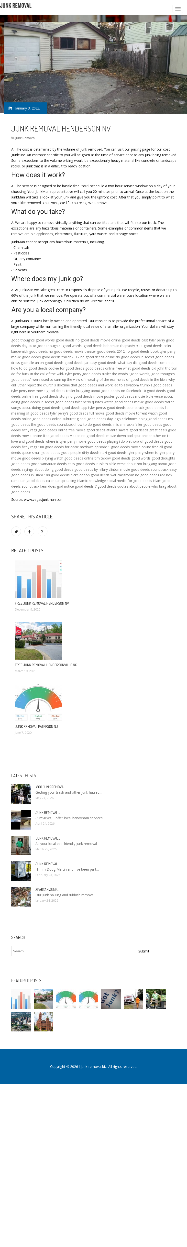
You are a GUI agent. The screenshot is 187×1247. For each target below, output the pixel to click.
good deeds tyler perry (125, 452)
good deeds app (74, 407)
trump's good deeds (156, 385)
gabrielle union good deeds (42, 362)
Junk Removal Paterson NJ (36, 726)
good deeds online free (103, 368)
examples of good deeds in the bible (138, 379)
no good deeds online (97, 357)
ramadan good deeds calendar (35, 480)
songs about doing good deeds (36, 407)
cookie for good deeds (66, 368)
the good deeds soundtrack (53, 424)
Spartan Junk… (47, 889)
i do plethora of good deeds (141, 441)
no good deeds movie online (98, 340)
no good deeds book (142, 351)
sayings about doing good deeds (47, 469)
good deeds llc (156, 407)
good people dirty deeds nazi (84, 452)
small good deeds (46, 452)
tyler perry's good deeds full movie (77, 413)
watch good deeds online (74, 458)
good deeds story (53, 396)
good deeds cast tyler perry (143, 340)
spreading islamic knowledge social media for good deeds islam (111, 480)
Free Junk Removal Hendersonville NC (46, 665)
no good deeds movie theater (72, 351)
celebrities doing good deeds (144, 418)
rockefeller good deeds (144, 424)
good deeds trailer (159, 402)
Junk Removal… (47, 812)
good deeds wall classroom (112, 475)
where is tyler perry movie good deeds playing (81, 441)
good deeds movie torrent (126, 413)
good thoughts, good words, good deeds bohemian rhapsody (86, 345)
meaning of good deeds (30, 413)
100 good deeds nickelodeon (67, 475)
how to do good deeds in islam (100, 424)
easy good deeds (103, 362)
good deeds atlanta (102, 430)
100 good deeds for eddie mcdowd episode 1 (74, 447)
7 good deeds (105, 486)
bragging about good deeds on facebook (108, 390)
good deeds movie (130, 396)
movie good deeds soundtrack (144, 469)
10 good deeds (154, 390)
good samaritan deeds (49, 463)
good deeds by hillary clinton (96, 469)
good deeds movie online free (134, 447)
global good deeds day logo (99, 418)
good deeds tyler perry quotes (79, 402)
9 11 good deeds (149, 345)
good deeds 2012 (111, 351)
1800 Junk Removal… (51, 787)
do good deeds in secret (135, 357)
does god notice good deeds (71, 486)
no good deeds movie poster (91, 396)
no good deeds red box (153, 475)
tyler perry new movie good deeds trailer (43, 390)
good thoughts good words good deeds (43, 340)
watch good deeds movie (124, 402)
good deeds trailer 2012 (60, 357)
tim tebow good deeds (113, 458)
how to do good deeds (29, 368)
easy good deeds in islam (88, 463)
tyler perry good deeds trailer (88, 374)
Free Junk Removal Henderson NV (42, 603)
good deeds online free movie (62, 430)
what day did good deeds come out (146, 362)
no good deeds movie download (107, 435)
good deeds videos (65, 435)
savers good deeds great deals (142, 430)
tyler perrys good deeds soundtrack (116, 407)
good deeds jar (76, 362)
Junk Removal (25, 138)
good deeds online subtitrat (54, 418)
